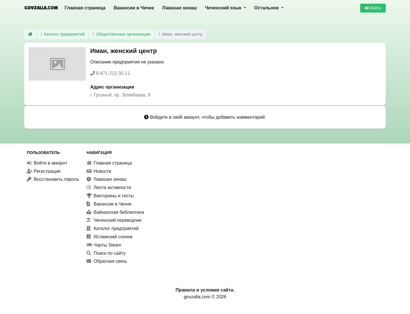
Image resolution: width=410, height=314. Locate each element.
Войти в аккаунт (47, 163)
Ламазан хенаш (179, 7)
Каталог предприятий (64, 34)
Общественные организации (123, 34)
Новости (99, 171)
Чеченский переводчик (114, 220)
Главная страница (85, 7)
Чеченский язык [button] (224, 7)
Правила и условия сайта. (204, 290)
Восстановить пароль (53, 179)
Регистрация (43, 171)
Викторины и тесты (110, 195)
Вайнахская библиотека (115, 212)
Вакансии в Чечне (134, 7)
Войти (373, 8)
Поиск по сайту (106, 253)
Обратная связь (107, 261)
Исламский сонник (109, 236)
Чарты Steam (104, 245)
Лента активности (109, 187)
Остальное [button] (267, 7)
